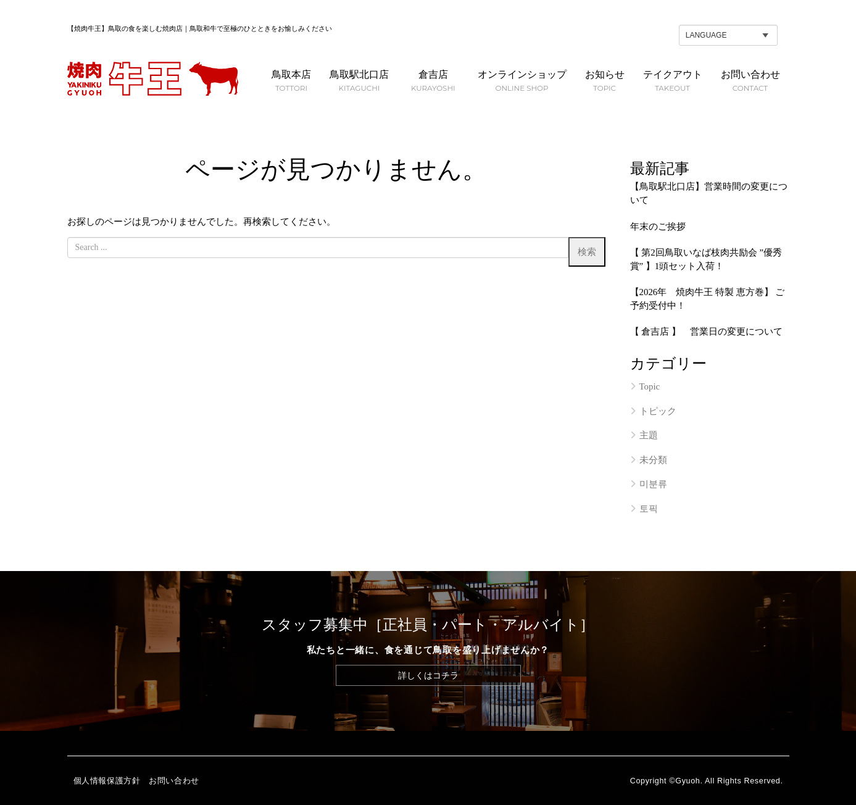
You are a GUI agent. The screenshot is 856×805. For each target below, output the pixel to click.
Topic (649, 386)
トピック (657, 411)
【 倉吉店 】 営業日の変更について (706, 331)
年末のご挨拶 (658, 226)
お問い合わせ (174, 781)
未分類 (653, 460)
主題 (648, 435)
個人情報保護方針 (107, 781)
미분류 (653, 484)
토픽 (648, 509)
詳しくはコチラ (428, 675)
